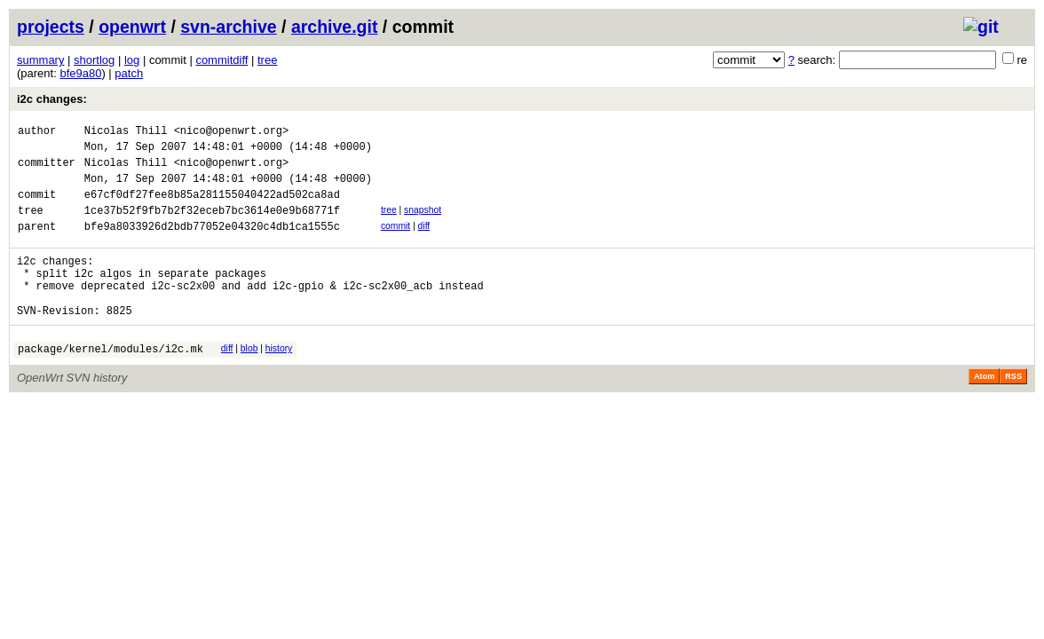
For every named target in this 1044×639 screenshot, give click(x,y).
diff (424, 242)
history (278, 380)
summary (40, 60)
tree (267, 60)
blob (249, 380)
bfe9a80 (80, 73)
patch (129, 73)
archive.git (334, 26)
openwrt (132, 26)
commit (395, 242)
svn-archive (228, 26)
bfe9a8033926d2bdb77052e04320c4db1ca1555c (212, 244)
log (131, 60)
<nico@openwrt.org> (231, 132)
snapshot (422, 223)
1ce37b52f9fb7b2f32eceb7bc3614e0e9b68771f (212, 225)
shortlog (94, 60)
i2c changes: (52, 99)
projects (50, 26)
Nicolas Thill (126, 132)
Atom (984, 410)
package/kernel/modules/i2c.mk (110, 382)
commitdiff (221, 60)
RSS (1013, 410)
